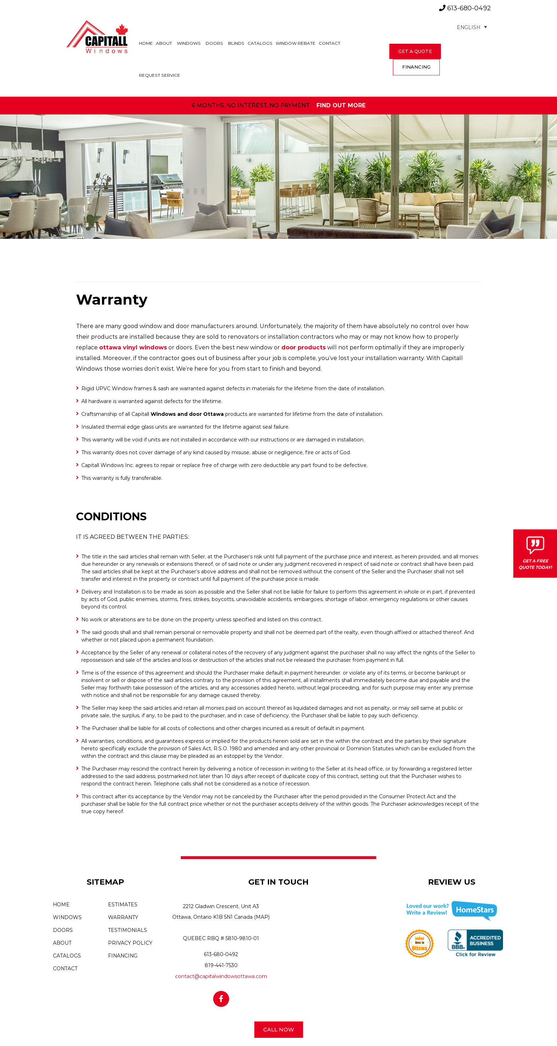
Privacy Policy (130, 943)
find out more (341, 105)
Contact (329, 43)
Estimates (122, 904)
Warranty (123, 917)
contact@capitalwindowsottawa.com (221, 976)
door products (303, 347)
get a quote (415, 51)
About (164, 43)
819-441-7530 (221, 965)
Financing (122, 956)
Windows (189, 43)
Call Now (278, 1029)
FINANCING (416, 67)
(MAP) (262, 917)
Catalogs (260, 43)
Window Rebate (295, 43)
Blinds (236, 43)
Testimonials (127, 930)
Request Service (159, 75)
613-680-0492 (465, 8)
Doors (214, 43)
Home (146, 43)
